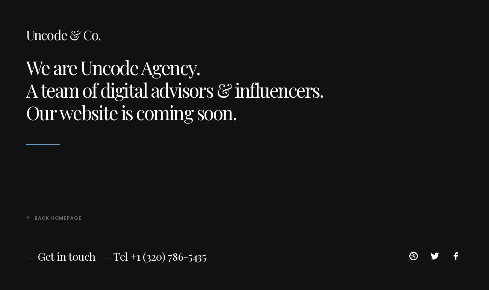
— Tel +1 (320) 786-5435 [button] (154, 256)
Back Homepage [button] (54, 218)
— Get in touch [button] (60, 256)
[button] (413, 258)
